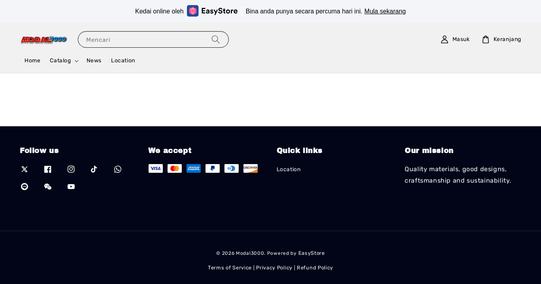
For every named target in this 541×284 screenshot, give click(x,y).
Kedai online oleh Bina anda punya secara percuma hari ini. (270, 11)
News (94, 60)
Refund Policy (315, 268)
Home (32, 60)
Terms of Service (230, 268)
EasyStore (311, 253)
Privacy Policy (274, 268)
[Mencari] (215, 39)
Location (123, 60)
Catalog (60, 60)
